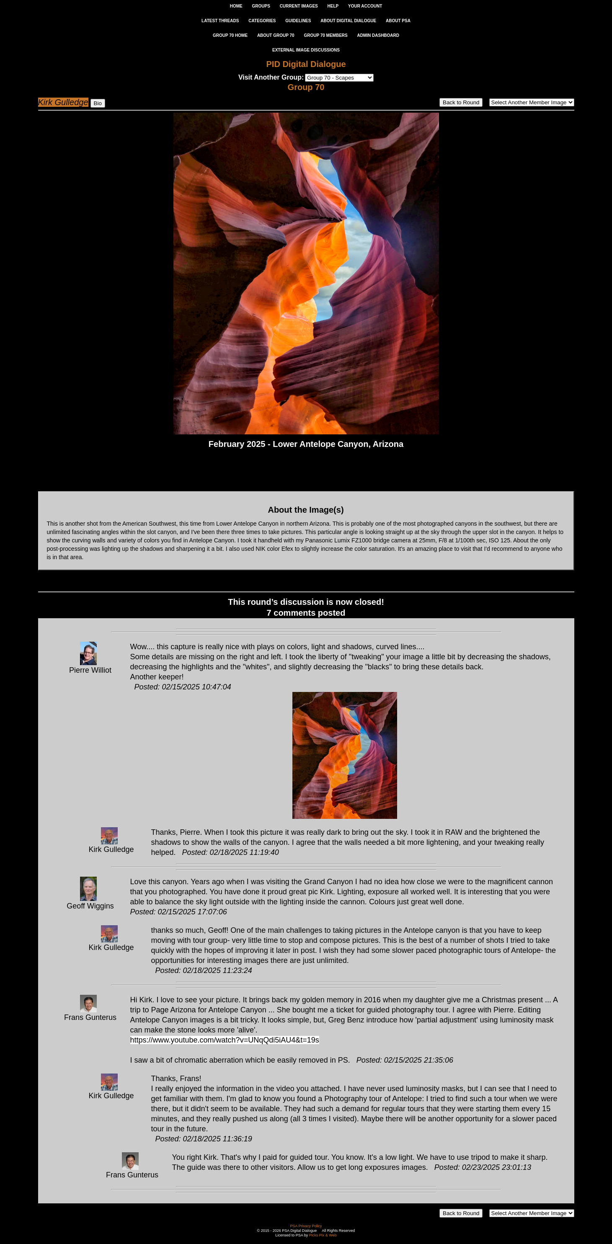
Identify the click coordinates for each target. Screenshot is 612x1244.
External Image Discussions (306, 50)
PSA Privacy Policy (306, 1226)
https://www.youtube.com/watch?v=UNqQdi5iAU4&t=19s (224, 1040)
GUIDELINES (298, 20)
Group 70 (306, 87)
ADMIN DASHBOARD (378, 35)
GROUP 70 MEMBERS (325, 35)
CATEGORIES (262, 20)
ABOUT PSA (398, 20)
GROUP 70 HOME (230, 35)
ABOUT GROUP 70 (275, 35)
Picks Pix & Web (323, 1235)
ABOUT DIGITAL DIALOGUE (348, 20)
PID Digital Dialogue (306, 64)
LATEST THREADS (220, 20)
